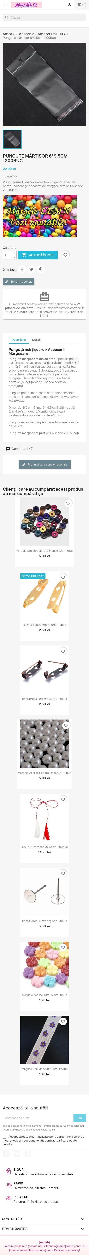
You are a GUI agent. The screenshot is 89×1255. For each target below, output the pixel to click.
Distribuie (22, 269)
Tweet (31, 269)
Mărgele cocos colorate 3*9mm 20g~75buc (44, 550)
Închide (44, 1242)
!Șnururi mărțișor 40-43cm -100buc (44, 847)
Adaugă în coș (38, 255)
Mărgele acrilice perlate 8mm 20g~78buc (44, 773)
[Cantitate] (7, 255)
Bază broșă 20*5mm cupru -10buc (44, 699)
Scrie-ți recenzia (18, 282)
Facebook (6, 1153)
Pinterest (40, 269)
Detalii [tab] (36, 340)
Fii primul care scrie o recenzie (44, 465)
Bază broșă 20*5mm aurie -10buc (44, 625)
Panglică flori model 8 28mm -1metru (44, 1069)
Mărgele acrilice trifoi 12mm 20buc (44, 995)
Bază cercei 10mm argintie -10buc (44, 921)
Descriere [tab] (19, 340)
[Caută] (44, 17)
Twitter (17, 1153)
